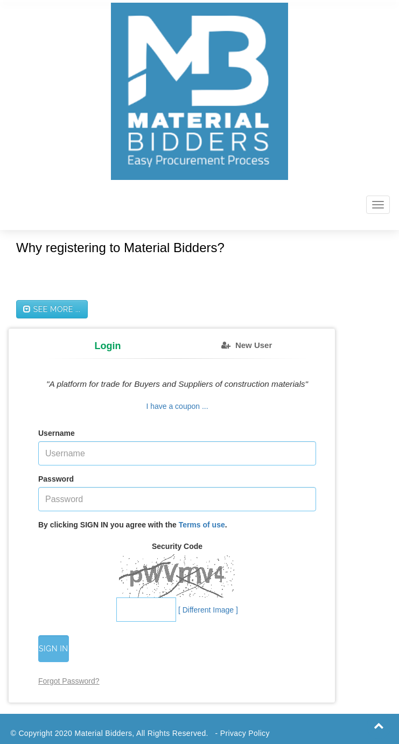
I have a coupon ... (177, 406)
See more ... (52, 309)
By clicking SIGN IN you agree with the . (132, 524)
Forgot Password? (69, 681)
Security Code (177, 546)
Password (56, 479)
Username (56, 433)
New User (253, 345)
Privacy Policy (245, 733)
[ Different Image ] (208, 610)
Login (108, 345)
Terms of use (202, 524)
